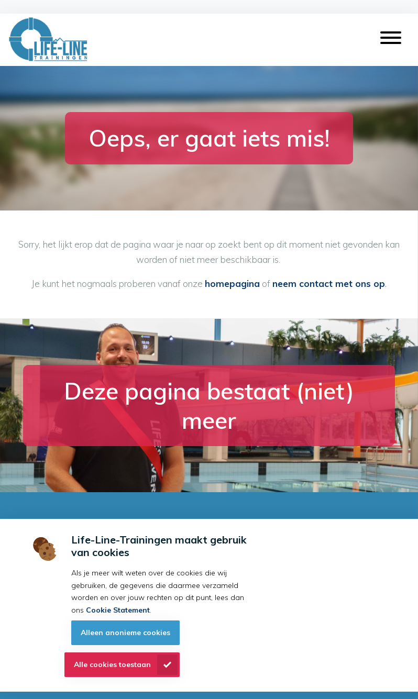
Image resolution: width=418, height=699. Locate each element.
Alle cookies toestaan (112, 664)
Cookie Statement (118, 610)
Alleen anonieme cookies (125, 632)
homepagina (232, 283)
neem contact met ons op (328, 283)
